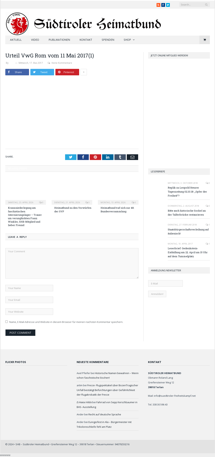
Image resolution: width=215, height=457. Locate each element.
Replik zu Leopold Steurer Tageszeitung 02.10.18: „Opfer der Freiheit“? (187, 191)
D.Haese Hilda (84, 402)
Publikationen (59, 39)
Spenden (108, 39)
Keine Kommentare (60, 62)
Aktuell (16, 39)
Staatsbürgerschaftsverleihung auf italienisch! (188, 231)
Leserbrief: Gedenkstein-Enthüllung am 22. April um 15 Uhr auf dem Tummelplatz (188, 252)
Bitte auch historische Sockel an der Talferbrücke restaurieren (187, 212)
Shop (127, 39)
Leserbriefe (158, 171)
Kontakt (86, 39)
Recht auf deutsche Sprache (104, 414)
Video (35, 39)
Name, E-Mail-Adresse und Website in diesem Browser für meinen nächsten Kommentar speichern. (66, 322)
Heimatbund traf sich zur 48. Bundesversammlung (117, 209)
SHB (12, 62)
